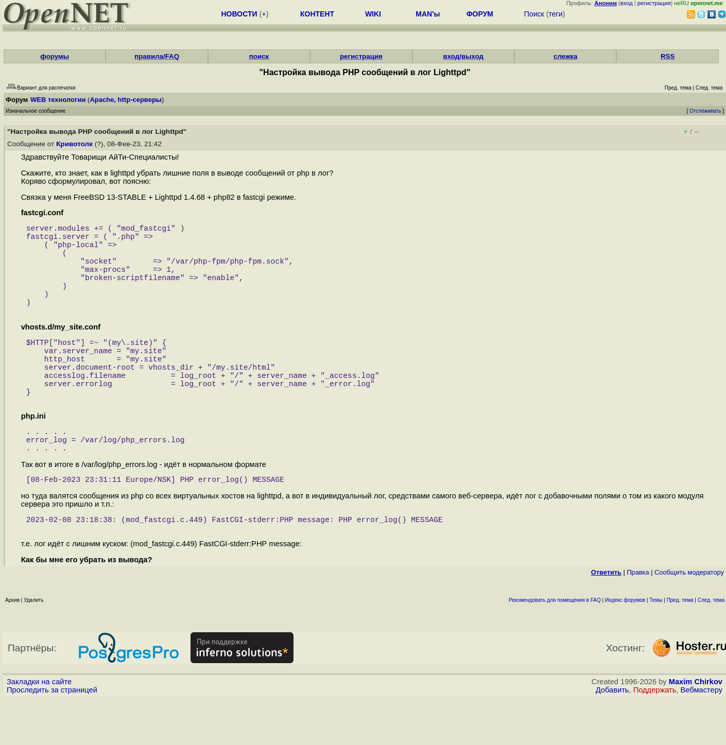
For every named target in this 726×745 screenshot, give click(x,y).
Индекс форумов (625, 645)
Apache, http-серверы (126, 99)
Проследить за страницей (52, 735)
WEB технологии (58, 99)
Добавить (612, 735)
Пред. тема (680, 645)
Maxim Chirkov (695, 727)
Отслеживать (705, 111)
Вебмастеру (701, 735)
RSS (668, 56)
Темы (655, 645)
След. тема (711, 645)
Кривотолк (74, 144)
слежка (565, 56)
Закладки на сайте (39, 727)
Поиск (534, 14)
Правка (638, 617)
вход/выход (463, 56)
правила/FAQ (156, 56)
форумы (54, 56)
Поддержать (655, 735)
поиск (259, 56)
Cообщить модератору (689, 617)
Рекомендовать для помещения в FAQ (555, 645)
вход (626, 3)
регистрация (654, 3)
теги (556, 14)
